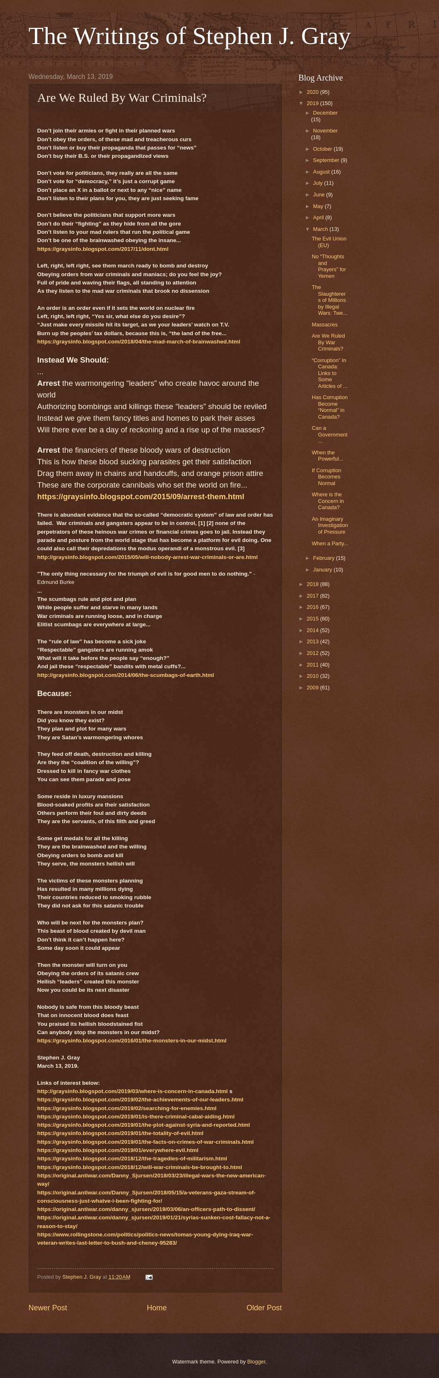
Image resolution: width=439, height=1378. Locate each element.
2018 (313, 584)
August (322, 172)
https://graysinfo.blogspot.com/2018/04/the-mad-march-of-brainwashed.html (138, 341)
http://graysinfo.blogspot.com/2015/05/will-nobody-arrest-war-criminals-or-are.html (147, 557)
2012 (313, 653)
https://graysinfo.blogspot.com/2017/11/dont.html (103, 249)
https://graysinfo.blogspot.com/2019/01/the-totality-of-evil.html (120, 1133)
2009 (313, 687)
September (327, 160)
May (319, 206)
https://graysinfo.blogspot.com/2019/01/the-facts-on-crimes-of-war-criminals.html (145, 1142)
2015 (313, 618)
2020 (313, 92)
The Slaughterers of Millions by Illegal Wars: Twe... (330, 300)
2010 (313, 676)
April (319, 217)
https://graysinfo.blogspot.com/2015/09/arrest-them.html (141, 496)
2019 (313, 103)
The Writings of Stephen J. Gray (190, 35)
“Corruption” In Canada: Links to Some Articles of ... (330, 373)
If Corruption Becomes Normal (326, 476)
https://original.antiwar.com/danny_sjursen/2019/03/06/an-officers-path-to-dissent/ (146, 1209)
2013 (313, 641)
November (325, 131)
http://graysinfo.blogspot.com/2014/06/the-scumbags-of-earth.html (125, 675)
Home (157, 1308)
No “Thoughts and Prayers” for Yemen (329, 266)
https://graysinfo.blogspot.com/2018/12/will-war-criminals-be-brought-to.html (139, 1167)
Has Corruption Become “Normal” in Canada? (330, 406)
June (319, 194)
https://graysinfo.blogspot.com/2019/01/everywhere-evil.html (118, 1150)
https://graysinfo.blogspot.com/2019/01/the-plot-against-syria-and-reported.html (143, 1125)
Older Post (264, 1308)
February (324, 558)
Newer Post (48, 1308)
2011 (313, 665)
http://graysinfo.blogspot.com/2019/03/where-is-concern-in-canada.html (132, 1091)
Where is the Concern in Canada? (328, 500)
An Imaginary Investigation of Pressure (330, 525)
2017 (313, 596)
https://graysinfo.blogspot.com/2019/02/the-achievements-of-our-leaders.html (140, 1099)
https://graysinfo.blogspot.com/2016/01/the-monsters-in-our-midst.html (132, 1040)
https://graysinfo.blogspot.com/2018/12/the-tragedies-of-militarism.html (132, 1158)
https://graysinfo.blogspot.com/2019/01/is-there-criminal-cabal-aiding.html (136, 1116)
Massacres (325, 324)
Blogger (256, 1361)
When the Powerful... (327, 455)
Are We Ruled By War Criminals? (328, 342)
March (321, 229)
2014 (313, 630)
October (323, 149)
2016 (313, 607)
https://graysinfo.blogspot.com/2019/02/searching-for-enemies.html (127, 1108)
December (325, 113)
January (323, 569)
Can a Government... (330, 434)
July (318, 183)
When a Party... (330, 543)
